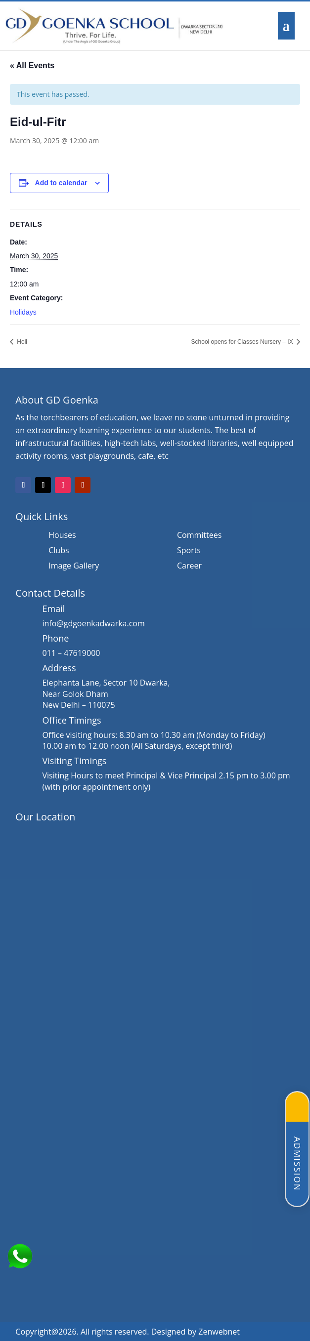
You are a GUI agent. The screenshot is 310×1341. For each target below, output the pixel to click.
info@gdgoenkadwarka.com (93, 623)
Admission (297, 1164)
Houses (62, 535)
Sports (189, 551)
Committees (199, 535)
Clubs (58, 551)
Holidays (23, 312)
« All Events (32, 65)
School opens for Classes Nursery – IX (243, 341)
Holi (21, 341)
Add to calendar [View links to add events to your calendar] (61, 183)
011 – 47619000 (71, 653)
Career (189, 566)
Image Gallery (73, 566)
